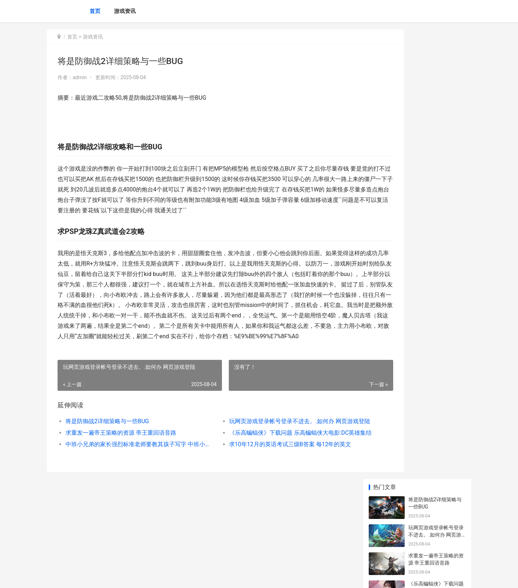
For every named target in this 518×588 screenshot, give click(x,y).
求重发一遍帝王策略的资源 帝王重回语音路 (120, 464)
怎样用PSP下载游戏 (430, 520)
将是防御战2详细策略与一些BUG (107, 452)
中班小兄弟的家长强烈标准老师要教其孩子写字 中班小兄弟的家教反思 (128, 475)
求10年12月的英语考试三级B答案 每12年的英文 (266, 475)
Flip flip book (422, 436)
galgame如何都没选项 (433, 408)
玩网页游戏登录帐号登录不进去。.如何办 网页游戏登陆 (268, 452)
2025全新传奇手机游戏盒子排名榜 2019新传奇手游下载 (436, 306)
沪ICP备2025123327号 (145, 576)
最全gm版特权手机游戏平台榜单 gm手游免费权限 (435, 222)
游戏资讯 (125, 11)
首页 (95, 11)
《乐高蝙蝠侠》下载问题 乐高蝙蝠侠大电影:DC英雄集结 (268, 464)
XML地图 (176, 576)
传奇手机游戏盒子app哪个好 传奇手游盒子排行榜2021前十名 (436, 362)
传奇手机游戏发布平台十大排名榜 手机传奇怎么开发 (436, 334)
